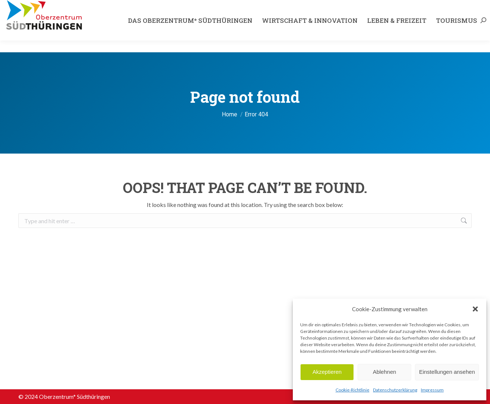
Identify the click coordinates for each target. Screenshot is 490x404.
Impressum (432, 390)
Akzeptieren (326, 372)
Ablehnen (384, 372)
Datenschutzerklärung (395, 390)
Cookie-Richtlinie (352, 390)
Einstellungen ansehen (447, 372)
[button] (475, 309)
